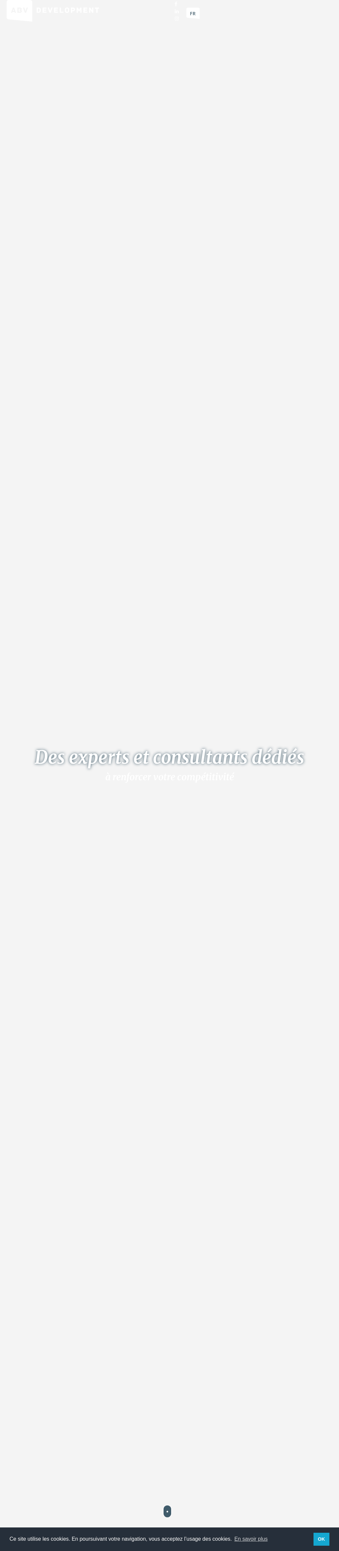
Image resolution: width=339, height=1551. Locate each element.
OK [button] (321, 1539)
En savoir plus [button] (251, 1539)
